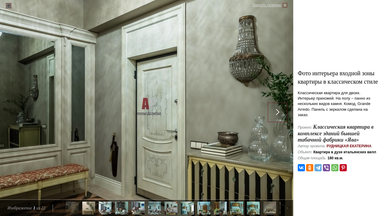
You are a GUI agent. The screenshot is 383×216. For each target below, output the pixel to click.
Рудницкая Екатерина (348, 146)
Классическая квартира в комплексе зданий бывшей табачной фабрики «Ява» (336, 133)
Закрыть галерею (267, 5)
